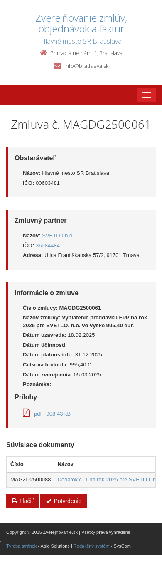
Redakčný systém (92, 545)
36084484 (48, 245)
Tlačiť (23, 501)
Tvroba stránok (21, 545)
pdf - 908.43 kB (47, 414)
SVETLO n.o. (58, 235)
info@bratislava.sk (86, 66)
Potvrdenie (63, 501)
